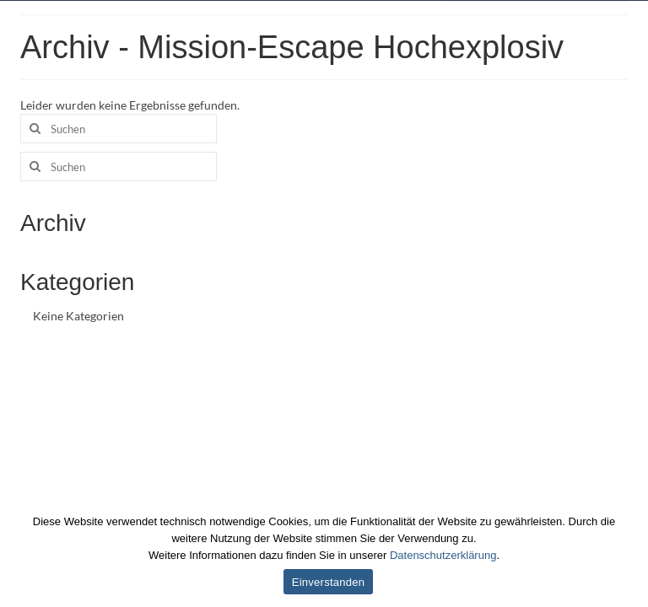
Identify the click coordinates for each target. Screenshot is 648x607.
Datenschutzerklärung (443, 555)
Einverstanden (328, 582)
